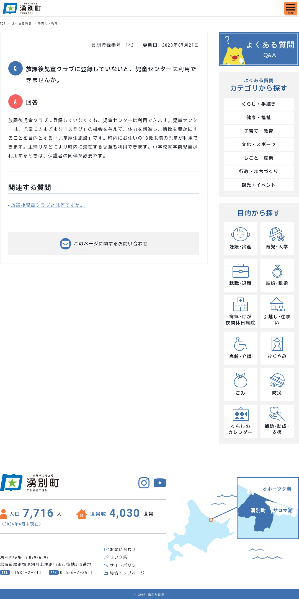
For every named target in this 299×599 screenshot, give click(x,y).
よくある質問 (22, 23)
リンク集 (119, 558)
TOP (3, 23)
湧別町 (22, 8)
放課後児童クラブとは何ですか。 (48, 205)
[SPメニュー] (291, 8)
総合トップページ (127, 573)
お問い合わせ (123, 550)
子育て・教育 (48, 23)
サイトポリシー (125, 565)
